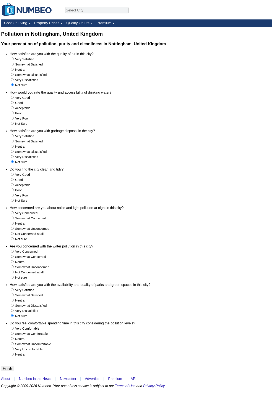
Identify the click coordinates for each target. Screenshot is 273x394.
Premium (104, 23)
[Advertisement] (239, 57)
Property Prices (46, 23)
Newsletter (68, 379)
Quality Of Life (78, 23)
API (133, 379)
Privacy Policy (154, 386)
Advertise (92, 379)
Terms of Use (125, 386)
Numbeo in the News (35, 379)
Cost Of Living (15, 23)
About (5, 379)
